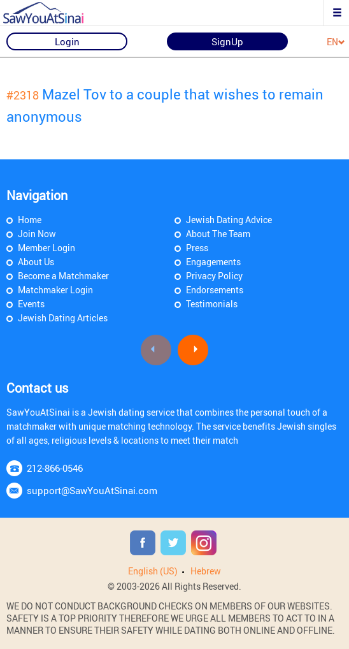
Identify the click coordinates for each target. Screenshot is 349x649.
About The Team (218, 234)
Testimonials (212, 304)
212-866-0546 (55, 468)
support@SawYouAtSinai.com (92, 490)
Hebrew (205, 571)
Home (29, 220)
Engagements (213, 262)
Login (67, 41)
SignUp (227, 41)
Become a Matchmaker (63, 276)
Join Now (37, 234)
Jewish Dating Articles (63, 318)
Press (197, 248)
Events (31, 304)
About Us (36, 262)
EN (336, 42)
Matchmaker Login (55, 290)
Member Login (46, 248)
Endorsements (214, 290)
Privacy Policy (214, 276)
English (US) (153, 571)
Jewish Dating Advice (229, 220)
